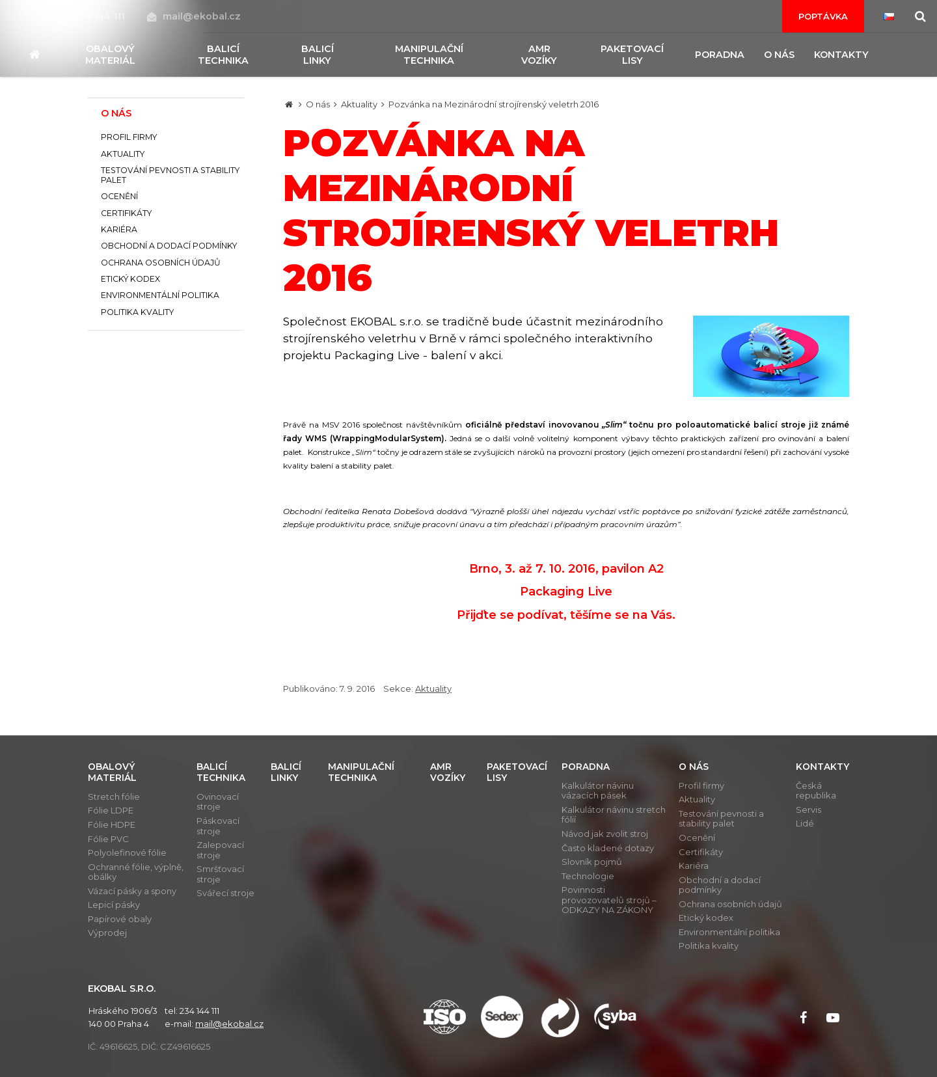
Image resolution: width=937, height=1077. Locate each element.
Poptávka (823, 16)
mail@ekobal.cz (194, 16)
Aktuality (359, 104)
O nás (318, 104)
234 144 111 (93, 16)
